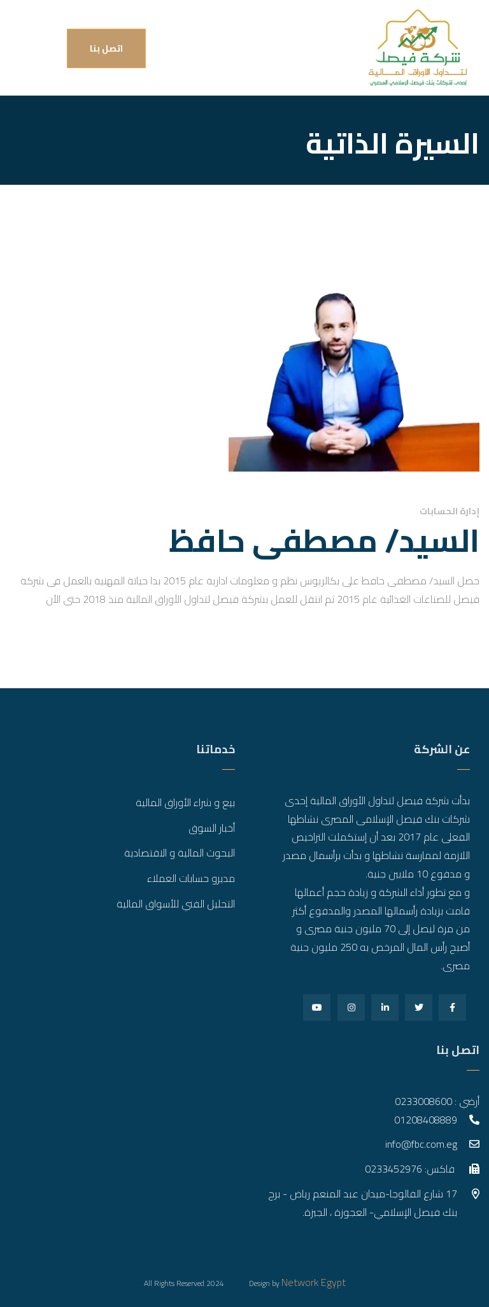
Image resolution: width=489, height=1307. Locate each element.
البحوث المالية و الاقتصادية (179, 852)
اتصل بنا (106, 48)
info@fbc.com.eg (421, 1143)
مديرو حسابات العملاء (191, 878)
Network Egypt (313, 1282)
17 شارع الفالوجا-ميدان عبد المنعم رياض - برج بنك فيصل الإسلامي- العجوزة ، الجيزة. (362, 1203)
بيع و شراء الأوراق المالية (185, 802)
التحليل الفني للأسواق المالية (176, 903)
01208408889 (425, 1119)
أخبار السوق (211, 827)
